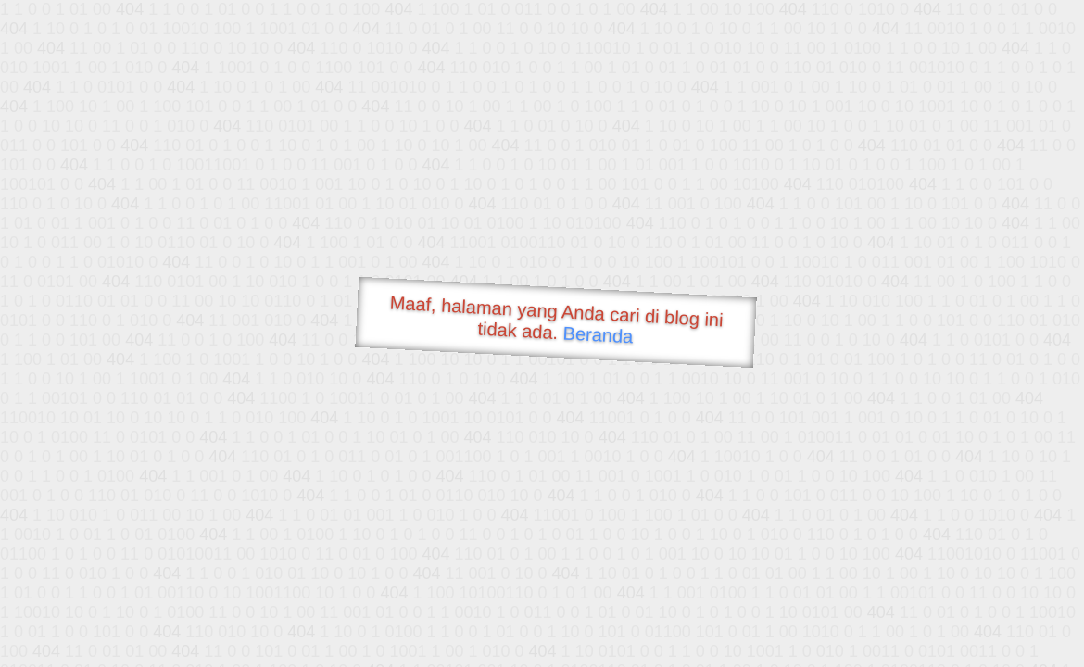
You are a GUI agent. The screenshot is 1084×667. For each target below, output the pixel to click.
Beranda (598, 334)
